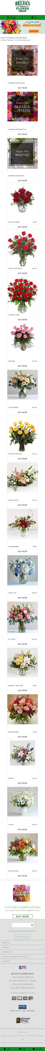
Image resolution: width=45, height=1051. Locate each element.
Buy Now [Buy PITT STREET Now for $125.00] (22, 644)
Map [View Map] (22, 1049)
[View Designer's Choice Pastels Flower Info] (22, 60)
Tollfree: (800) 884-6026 (22, 987)
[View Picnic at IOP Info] (22, 570)
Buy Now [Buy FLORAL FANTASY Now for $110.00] (22, 505)
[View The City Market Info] (22, 385)
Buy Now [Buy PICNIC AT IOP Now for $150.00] (22, 597)
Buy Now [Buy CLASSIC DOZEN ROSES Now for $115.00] (22, 273)
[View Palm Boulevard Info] (22, 709)
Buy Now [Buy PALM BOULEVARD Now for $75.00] (22, 736)
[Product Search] (23, 925)
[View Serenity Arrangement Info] (22, 753)
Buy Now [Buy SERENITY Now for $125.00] (22, 783)
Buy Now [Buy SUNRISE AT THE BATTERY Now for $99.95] (22, 690)
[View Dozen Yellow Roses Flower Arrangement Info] (22, 434)
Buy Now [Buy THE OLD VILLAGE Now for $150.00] (22, 875)
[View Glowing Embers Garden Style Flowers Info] (22, 524)
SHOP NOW (34, 31)
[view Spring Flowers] (22, 33)
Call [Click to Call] (7, 1049)
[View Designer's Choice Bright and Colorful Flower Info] (22, 106)
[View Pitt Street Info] (22, 617)
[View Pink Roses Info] (22, 338)
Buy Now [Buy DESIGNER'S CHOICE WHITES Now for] (22, 180)
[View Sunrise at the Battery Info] (22, 662)
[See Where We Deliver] (22, 937)
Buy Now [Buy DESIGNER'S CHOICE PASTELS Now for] (22, 88)
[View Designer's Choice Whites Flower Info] (22, 153)
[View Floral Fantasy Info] (22, 477)
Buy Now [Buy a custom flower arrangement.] (22, 916)
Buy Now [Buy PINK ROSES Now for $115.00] (22, 366)
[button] (22, 1007)
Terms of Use (38, 1043)
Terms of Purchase (23, 1043)
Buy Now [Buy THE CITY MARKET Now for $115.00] (22, 412)
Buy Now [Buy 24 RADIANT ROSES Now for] (22, 319)
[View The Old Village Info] (22, 848)
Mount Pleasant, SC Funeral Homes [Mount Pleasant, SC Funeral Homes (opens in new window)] (15, 1029)
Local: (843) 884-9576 (22, 984)
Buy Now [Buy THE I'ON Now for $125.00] (22, 829)
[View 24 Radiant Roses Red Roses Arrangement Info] (22, 295)
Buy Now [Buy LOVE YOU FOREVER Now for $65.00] (22, 227)
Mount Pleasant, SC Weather (13, 1036)
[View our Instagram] (24, 968)
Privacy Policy (8, 1043)
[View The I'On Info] (22, 802)
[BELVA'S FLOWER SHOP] (22, 12)
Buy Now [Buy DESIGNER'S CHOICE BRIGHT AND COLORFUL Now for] (22, 134)
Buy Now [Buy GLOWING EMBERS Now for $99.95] (22, 551)
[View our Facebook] (20, 968)
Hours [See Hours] (37, 1049)
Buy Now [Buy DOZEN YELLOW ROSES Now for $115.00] (22, 458)
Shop (11, 17)
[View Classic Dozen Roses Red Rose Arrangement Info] (22, 249)
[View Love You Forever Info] (22, 199)
